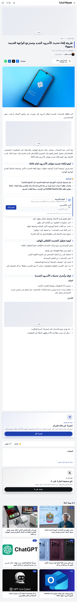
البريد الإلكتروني (65, 205)
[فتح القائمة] (74, 2)
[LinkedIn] (9, 61)
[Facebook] (17, 61)
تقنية (62, 38)
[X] (13, 61)
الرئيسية (69, 38)
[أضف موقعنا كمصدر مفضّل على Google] (62, 61)
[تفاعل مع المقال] (17, 444)
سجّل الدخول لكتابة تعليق (65, 462)
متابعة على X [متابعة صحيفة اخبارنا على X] (38, 489)
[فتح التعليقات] (8, 444)
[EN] (8, 2)
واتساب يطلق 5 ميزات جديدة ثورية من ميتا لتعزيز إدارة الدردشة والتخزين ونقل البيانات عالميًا (40, 186)
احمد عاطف (67, 54)
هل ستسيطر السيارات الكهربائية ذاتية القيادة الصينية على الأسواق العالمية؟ (46, 182)
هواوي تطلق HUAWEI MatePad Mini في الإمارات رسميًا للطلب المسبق (46, 189)
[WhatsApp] (5, 61)
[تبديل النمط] (14, 3)
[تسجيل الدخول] (3, 3)
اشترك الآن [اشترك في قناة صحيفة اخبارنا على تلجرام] (38, 434)
